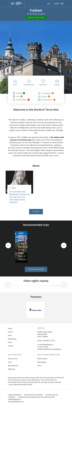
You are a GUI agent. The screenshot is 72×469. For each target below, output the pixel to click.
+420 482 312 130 (48, 403)
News (10, 398)
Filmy (39, 428)
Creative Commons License (22, 442)
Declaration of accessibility (34, 457)
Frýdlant (36, 10)
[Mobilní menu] (59, 3)
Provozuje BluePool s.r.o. (16, 464)
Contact (10, 408)
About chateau (42, 421)
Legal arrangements (15, 457)
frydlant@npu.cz (47, 407)
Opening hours (13, 428)
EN (49, 4)
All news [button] (36, 212)
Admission (11, 431)
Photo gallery (41, 424)
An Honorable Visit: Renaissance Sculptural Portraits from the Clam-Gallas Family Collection (18, 197)
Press (10, 405)
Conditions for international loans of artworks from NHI (36, 459)
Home (10, 391)
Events (10, 394)
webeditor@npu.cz (14, 462)
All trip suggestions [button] (36, 314)
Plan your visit (12, 421)
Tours (10, 424)
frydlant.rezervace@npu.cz (52, 411)
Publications (12, 401)
